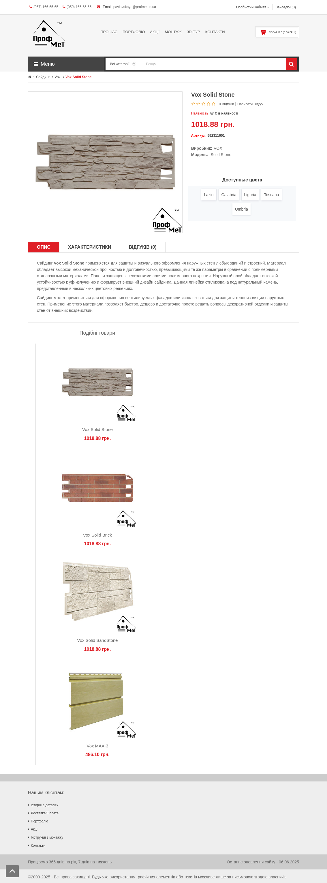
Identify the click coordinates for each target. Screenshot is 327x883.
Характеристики (89, 247)
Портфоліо (39, 821)
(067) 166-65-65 (43, 7)
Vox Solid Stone (97, 429)
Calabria (228, 194)
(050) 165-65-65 (77, 7)
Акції (34, 829)
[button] (66, 64)
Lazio (208, 194)
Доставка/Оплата (45, 813)
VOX (218, 148)
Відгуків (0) (143, 247)
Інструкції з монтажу (47, 837)
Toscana (271, 194)
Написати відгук (250, 104)
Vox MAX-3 (97, 745)
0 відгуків (226, 104)
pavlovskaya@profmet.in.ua (134, 7)
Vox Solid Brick (97, 535)
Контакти (38, 845)
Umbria (241, 209)
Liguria (250, 194)
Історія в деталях (44, 805)
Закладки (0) (286, 7)
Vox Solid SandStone (97, 640)
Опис (43, 247)
